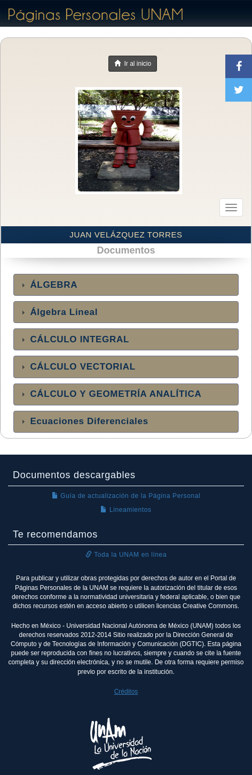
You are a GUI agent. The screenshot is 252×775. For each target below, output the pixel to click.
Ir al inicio (132, 63)
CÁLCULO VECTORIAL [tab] (77, 367)
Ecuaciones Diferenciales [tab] (83, 421)
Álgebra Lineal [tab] (58, 312)
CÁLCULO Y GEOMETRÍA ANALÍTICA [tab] (110, 394)
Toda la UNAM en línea (126, 554)
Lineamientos (125, 509)
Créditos (126, 691)
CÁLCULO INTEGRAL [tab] (74, 339)
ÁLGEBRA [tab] (48, 285)
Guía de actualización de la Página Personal (126, 496)
